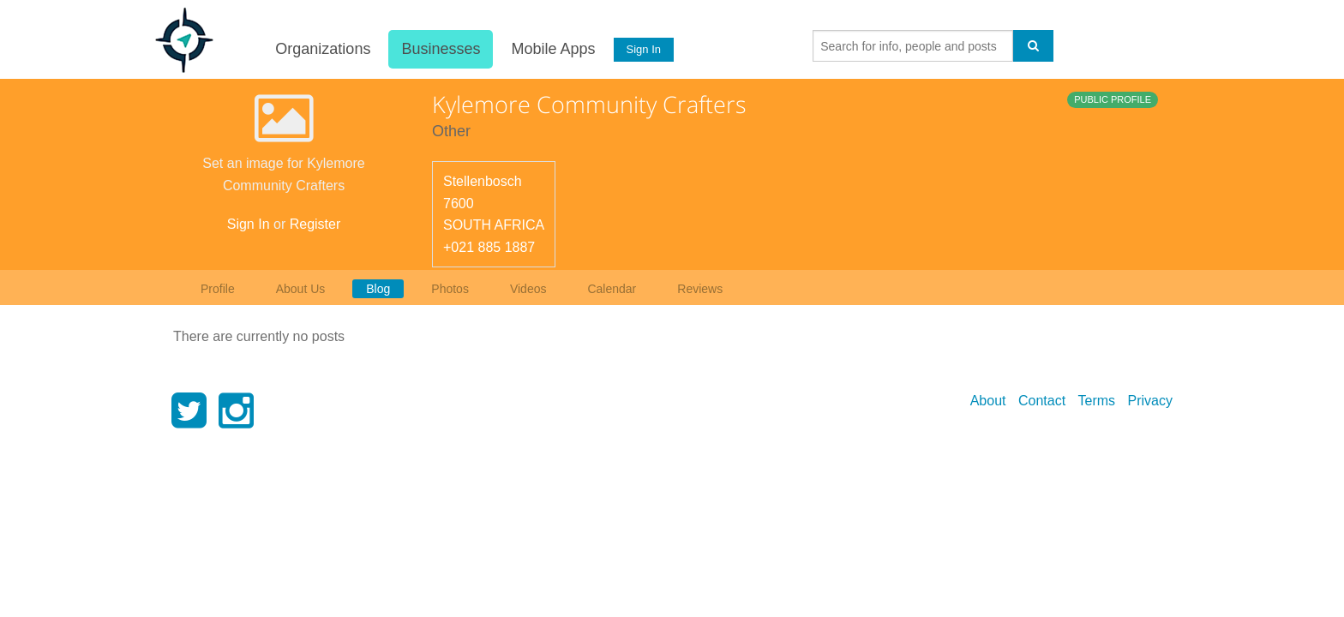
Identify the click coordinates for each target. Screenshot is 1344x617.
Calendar (611, 289)
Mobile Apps (553, 48)
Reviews (700, 289)
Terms (1097, 400)
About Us (301, 289)
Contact (1041, 400)
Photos (450, 289)
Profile (218, 289)
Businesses (440, 48)
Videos (528, 289)
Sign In (644, 49)
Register (315, 224)
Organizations (322, 48)
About (988, 400)
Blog (378, 289)
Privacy (1150, 400)
